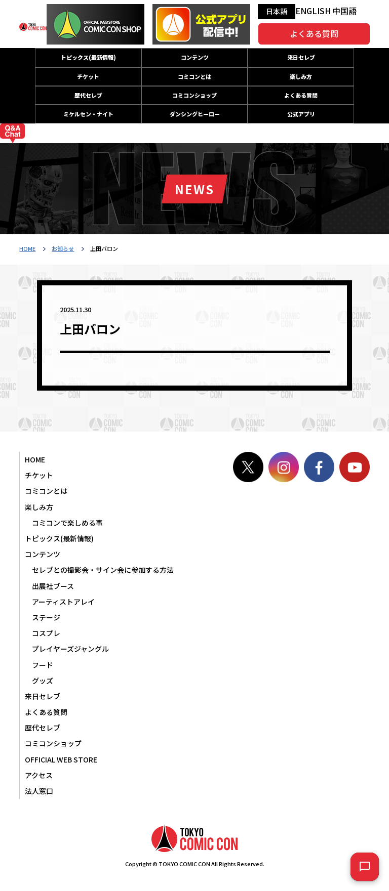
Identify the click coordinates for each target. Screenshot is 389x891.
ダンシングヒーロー (195, 114)
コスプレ (46, 633)
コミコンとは (194, 76)
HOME (27, 248)
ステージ (46, 617)
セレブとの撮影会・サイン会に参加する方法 (103, 570)
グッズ (42, 680)
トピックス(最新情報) (88, 57)
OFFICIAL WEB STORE (61, 759)
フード (42, 665)
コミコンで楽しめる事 (67, 523)
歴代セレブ (88, 95)
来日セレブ (301, 57)
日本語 (276, 11)
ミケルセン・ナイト (88, 114)
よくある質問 (314, 33)
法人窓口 (39, 791)
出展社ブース (53, 586)
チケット (88, 76)
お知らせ (63, 248)
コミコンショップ (194, 95)
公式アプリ (301, 114)
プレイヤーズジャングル (70, 649)
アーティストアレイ (63, 602)
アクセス (39, 775)
